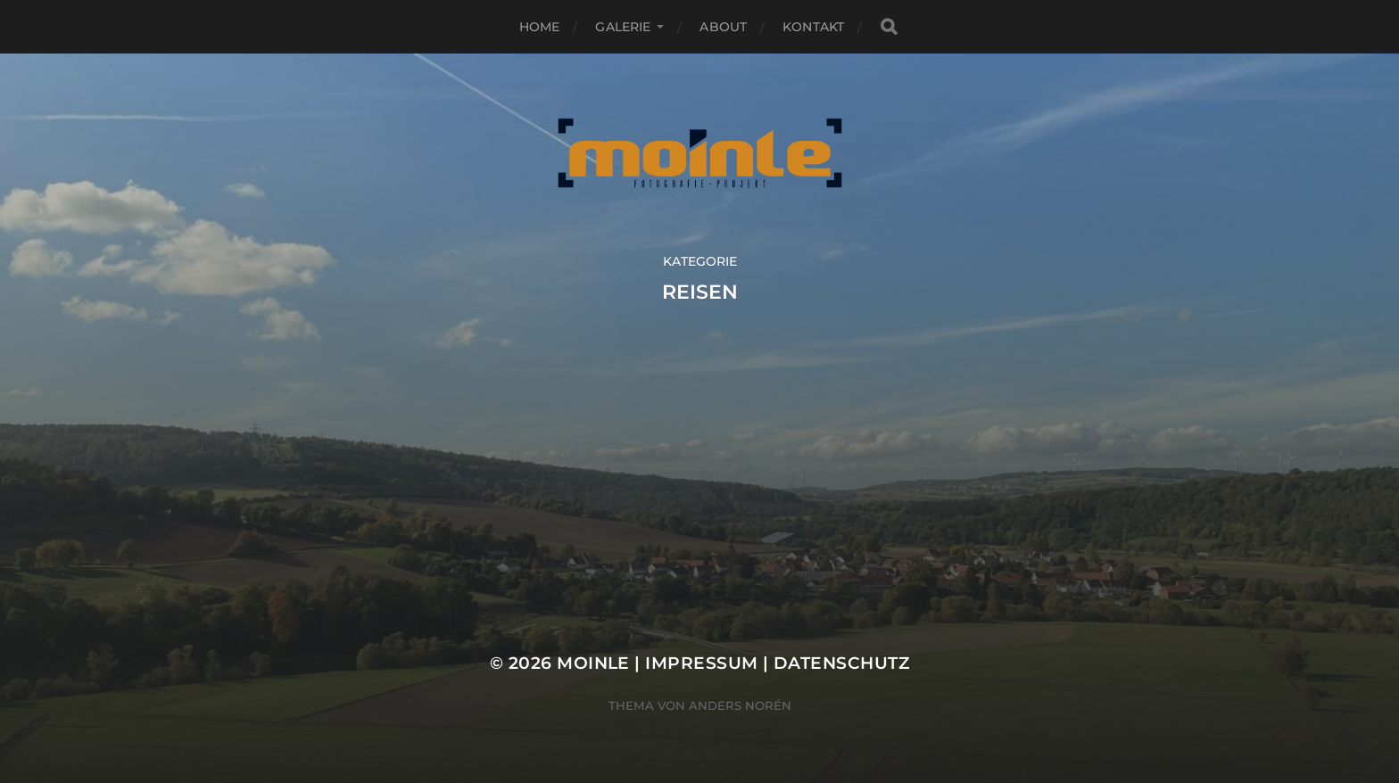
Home (539, 27)
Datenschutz (841, 663)
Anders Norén (740, 705)
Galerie (622, 27)
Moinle (593, 663)
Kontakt (813, 27)
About (723, 27)
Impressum (701, 663)
